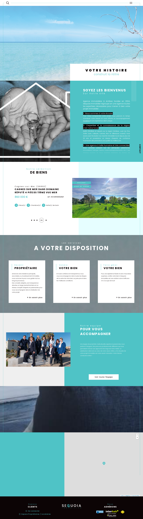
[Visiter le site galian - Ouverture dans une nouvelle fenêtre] (112, 515)
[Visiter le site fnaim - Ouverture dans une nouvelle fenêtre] (123, 512)
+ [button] (137, 434)
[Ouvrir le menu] (131, 3)
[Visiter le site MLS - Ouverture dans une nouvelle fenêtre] (99, 512)
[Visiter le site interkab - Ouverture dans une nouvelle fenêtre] (112, 512)
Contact (140, 148)
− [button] (137, 437)
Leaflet (122, 495)
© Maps (127, 495)
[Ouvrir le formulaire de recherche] (7, 2)
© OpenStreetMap (135, 495)
